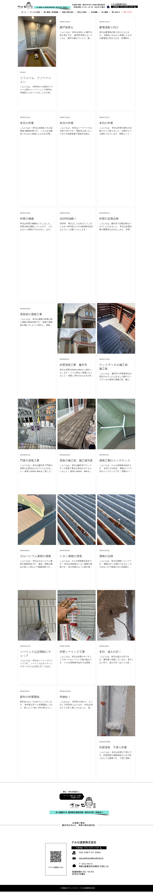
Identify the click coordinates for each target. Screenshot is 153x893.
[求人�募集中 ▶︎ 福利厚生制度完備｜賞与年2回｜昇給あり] (52, 7)
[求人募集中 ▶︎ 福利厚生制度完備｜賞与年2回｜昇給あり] (79, 812)
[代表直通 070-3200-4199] (124, 7)
